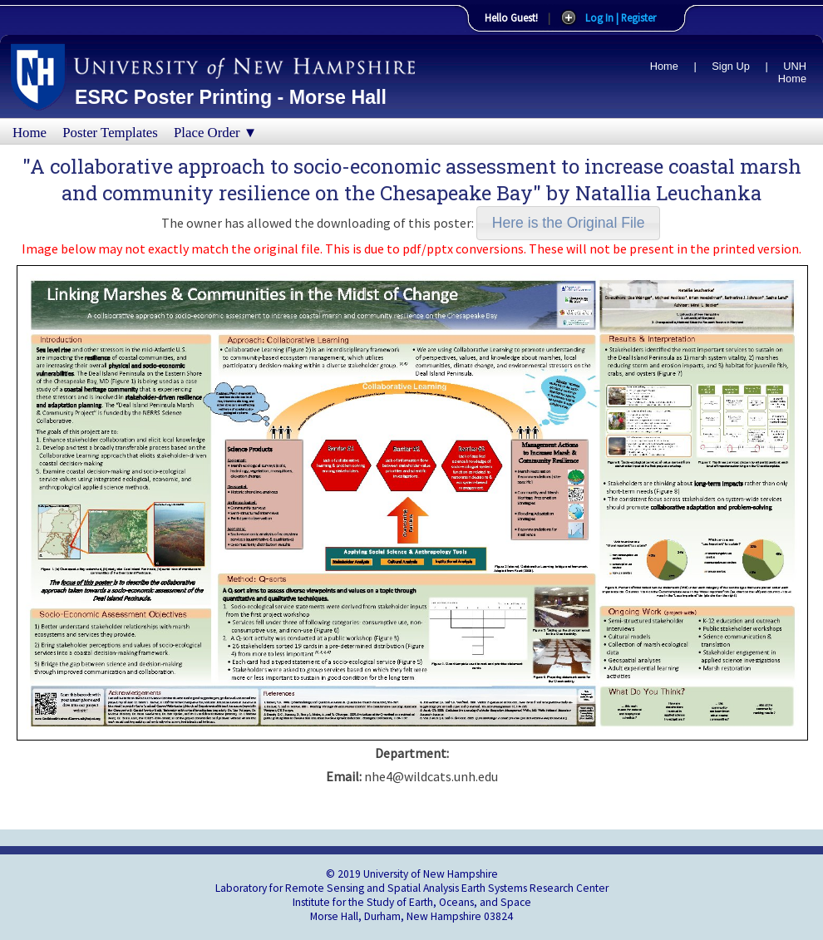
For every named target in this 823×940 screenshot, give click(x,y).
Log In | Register (620, 17)
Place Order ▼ (215, 132)
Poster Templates (110, 132)
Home (664, 66)
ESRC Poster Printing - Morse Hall (231, 97)
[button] (568, 223)
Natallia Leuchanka (668, 193)
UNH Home (792, 72)
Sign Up (731, 66)
